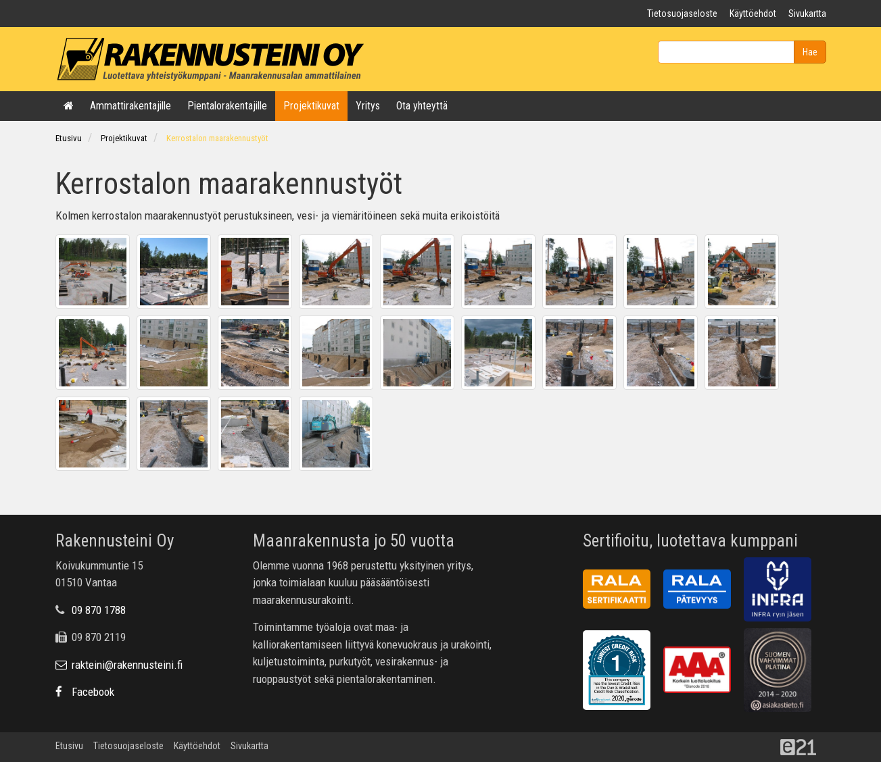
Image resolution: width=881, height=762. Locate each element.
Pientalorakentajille (227, 105)
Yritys (368, 105)
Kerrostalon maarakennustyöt (217, 138)
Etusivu (68, 138)
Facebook (84, 691)
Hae (810, 52)
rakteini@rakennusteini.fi (119, 664)
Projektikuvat (311, 105)
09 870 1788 (99, 610)
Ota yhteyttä (422, 105)
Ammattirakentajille (130, 105)
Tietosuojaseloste (682, 13)
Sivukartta (807, 13)
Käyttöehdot (753, 13)
